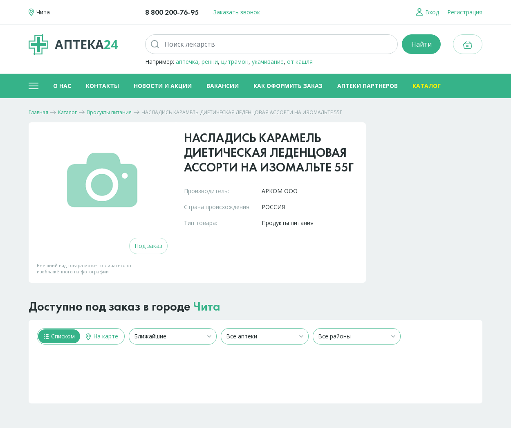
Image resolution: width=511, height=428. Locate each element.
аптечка (187, 61)
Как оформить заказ (288, 86)
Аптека (73, 44)
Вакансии (222, 86)
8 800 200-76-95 (172, 12)
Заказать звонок (236, 12)
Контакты (102, 86)
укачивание (268, 61)
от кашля (300, 61)
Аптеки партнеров (367, 86)
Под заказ (148, 246)
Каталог (426, 86)
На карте (102, 336)
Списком (59, 336)
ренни (210, 61)
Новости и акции (163, 86)
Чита (206, 306)
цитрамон (235, 61)
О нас (62, 86)
